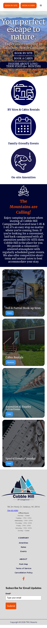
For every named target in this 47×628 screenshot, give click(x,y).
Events (23, 551)
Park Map (23, 564)
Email (8, 594)
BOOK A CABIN (28, 6)
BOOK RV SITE (11, 6)
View (9, 414)
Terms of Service (23, 568)
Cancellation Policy (23, 573)
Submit (11, 605)
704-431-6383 (12, 511)
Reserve (10, 362)
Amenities (23, 543)
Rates (9, 313)
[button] (41, 6)
